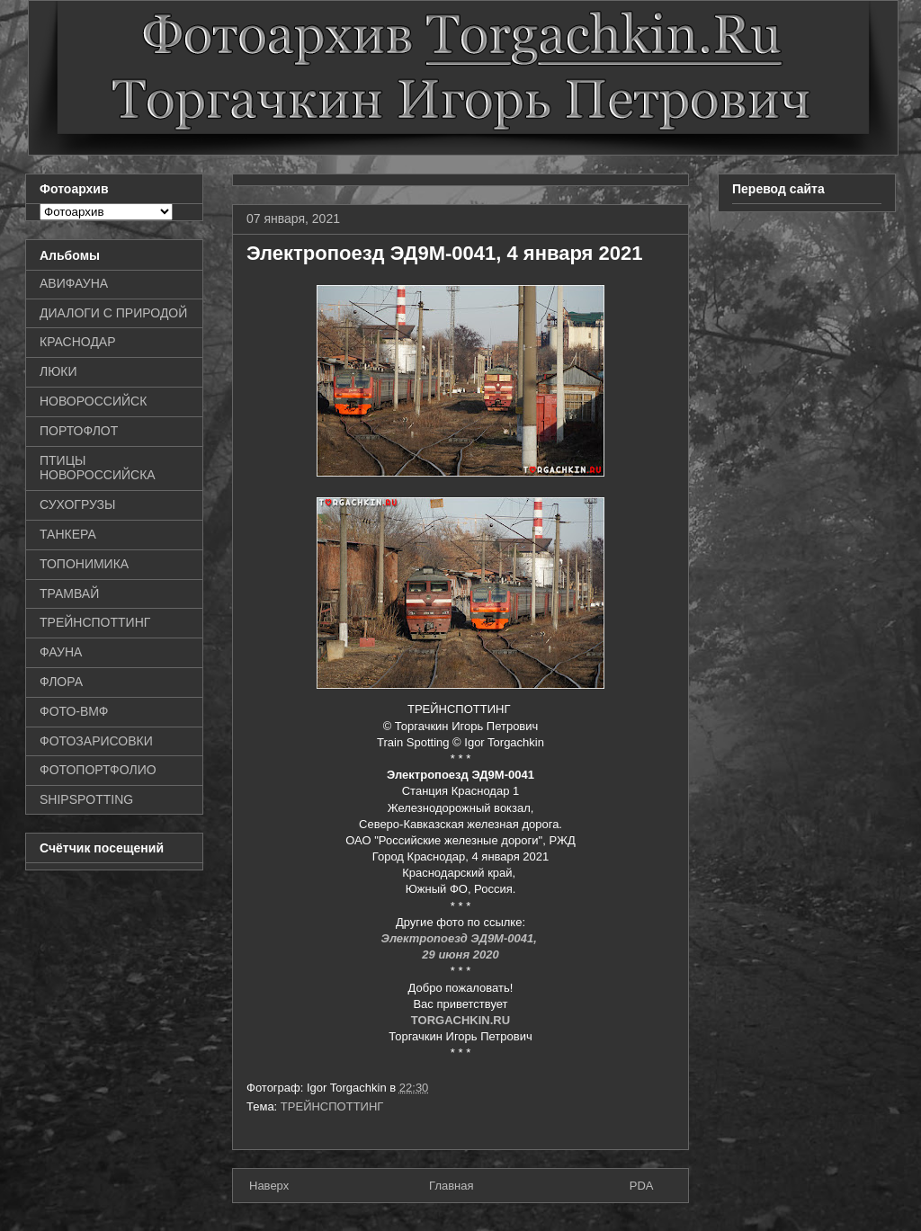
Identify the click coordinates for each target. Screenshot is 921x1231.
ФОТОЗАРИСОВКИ (96, 741)
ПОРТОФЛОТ (79, 431)
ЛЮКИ (58, 371)
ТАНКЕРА (68, 534)
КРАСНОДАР (78, 342)
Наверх (269, 1185)
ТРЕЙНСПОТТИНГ (332, 1106)
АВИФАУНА (74, 283)
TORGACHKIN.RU (460, 1020)
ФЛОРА (61, 681)
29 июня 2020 (460, 954)
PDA (642, 1185)
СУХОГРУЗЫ (77, 504)
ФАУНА (61, 652)
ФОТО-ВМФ (74, 711)
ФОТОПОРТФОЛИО (98, 770)
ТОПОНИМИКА (84, 564)
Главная (451, 1185)
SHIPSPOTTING (86, 799)
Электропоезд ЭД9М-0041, (461, 938)
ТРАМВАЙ (69, 593)
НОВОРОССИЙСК (93, 401)
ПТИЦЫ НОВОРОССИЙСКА (98, 468)
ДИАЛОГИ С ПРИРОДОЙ (113, 313)
